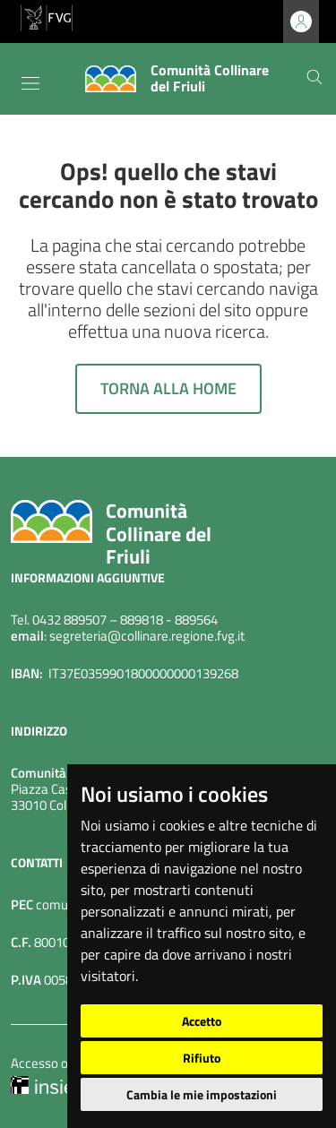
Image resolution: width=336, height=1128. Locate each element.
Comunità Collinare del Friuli (158, 533)
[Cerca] (314, 79)
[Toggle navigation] (30, 83)
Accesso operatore (64, 1063)
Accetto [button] (201, 1021)
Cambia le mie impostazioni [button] (201, 1094)
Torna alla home (168, 388)
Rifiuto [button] (201, 1057)
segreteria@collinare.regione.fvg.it (147, 635)
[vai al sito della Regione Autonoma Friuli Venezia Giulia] (47, 16)
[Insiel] (44, 1083)
